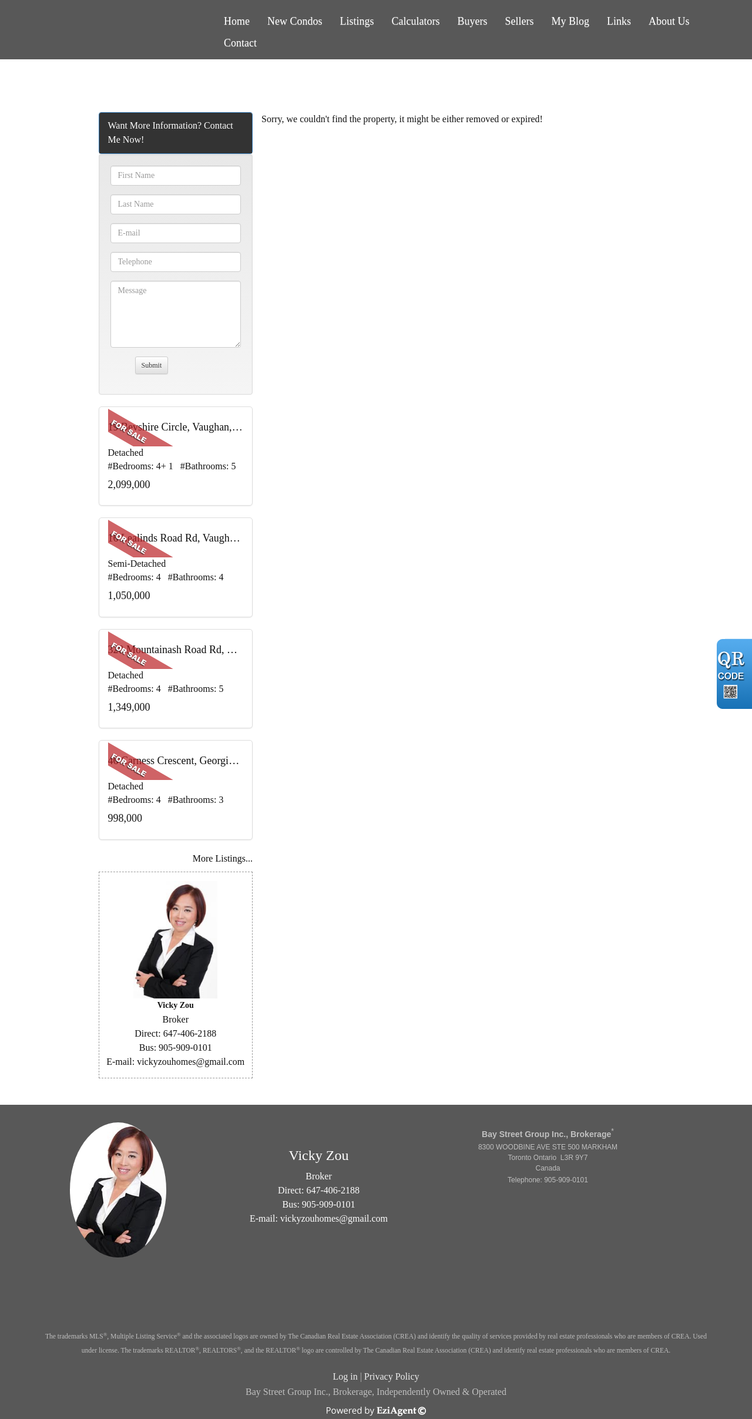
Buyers (473, 21)
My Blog (571, 21)
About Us (669, 21)
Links (619, 21)
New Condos (295, 21)
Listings (357, 21)
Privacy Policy (391, 1376)
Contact (240, 43)
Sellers (519, 21)
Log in (345, 1376)
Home (237, 21)
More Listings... (223, 858)
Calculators (416, 21)
